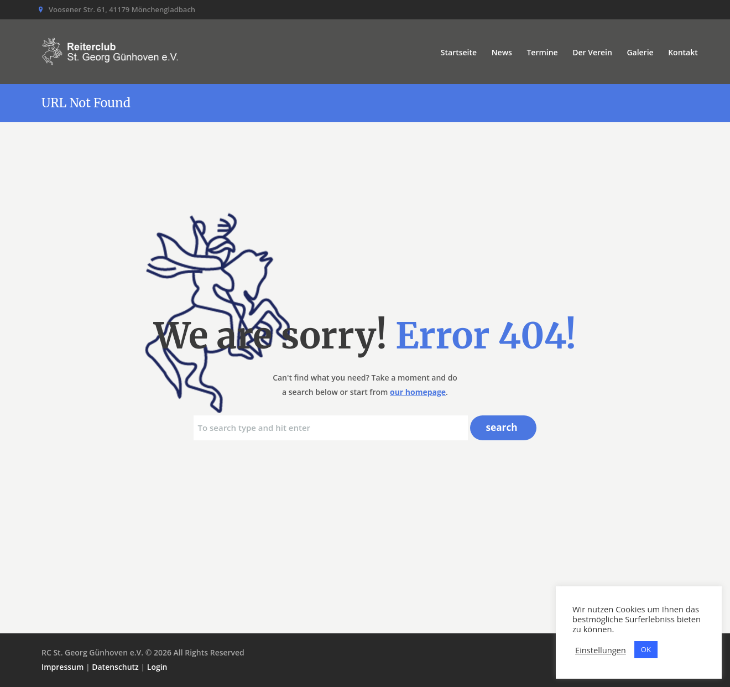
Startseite (459, 52)
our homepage (418, 392)
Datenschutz (115, 667)
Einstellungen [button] (600, 650)
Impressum (62, 667)
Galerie (640, 52)
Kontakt (683, 52)
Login (157, 667)
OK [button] (646, 649)
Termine (541, 52)
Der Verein (592, 52)
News (502, 52)
